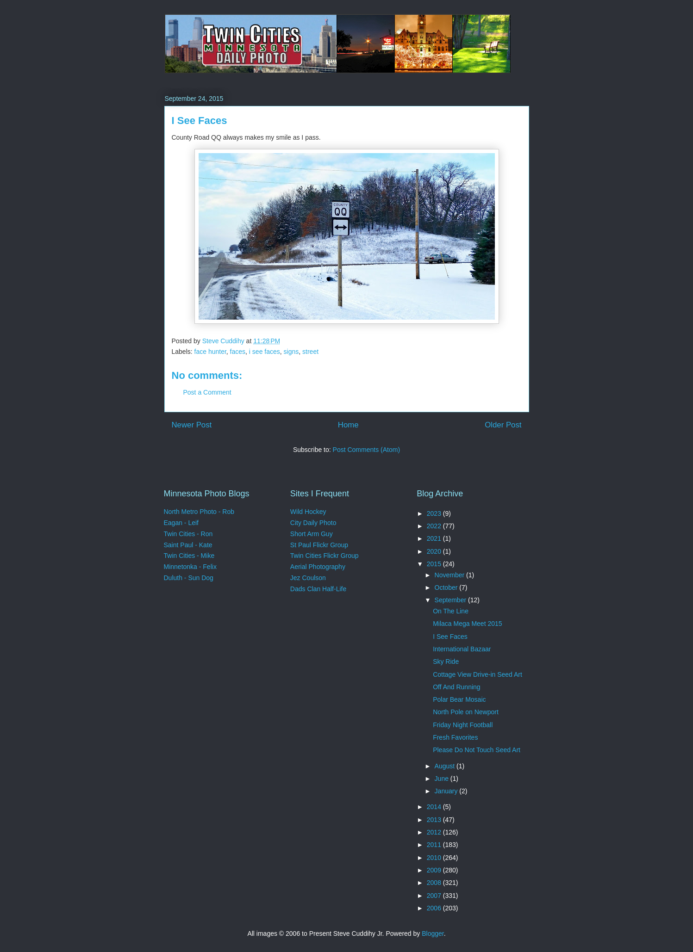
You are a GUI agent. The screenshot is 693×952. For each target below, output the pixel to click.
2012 (435, 832)
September (451, 600)
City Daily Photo (313, 522)
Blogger (432, 933)
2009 (435, 870)
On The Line (450, 611)
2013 (435, 819)
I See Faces (450, 636)
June (442, 778)
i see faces (264, 351)
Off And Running (456, 687)
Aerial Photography (317, 566)
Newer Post (192, 424)
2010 (435, 857)
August (445, 766)
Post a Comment (207, 392)
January (447, 791)
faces (237, 351)
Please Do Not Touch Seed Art (476, 750)
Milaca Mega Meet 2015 (467, 623)
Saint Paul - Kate (188, 545)
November (450, 575)
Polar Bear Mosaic (459, 699)
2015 (435, 564)
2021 (435, 538)
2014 (435, 806)
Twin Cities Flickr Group (324, 555)
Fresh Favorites (455, 737)
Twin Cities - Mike (189, 555)
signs (291, 351)
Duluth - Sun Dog (188, 577)
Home (348, 424)
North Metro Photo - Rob (199, 511)
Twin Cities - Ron (188, 534)
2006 (435, 908)
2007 (435, 895)
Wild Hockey (308, 511)
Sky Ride (446, 661)
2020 (435, 551)
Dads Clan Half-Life (318, 589)
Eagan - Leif (181, 522)
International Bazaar (462, 649)
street (310, 351)
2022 (435, 526)
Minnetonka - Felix (190, 566)
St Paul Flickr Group (319, 545)
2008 (435, 882)
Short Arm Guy (311, 534)
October (447, 587)
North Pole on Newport (466, 712)
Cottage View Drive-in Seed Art (477, 674)
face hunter (210, 351)
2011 (435, 844)
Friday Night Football (463, 725)
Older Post (503, 424)
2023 (435, 513)
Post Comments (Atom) (366, 449)
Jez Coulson (308, 577)
